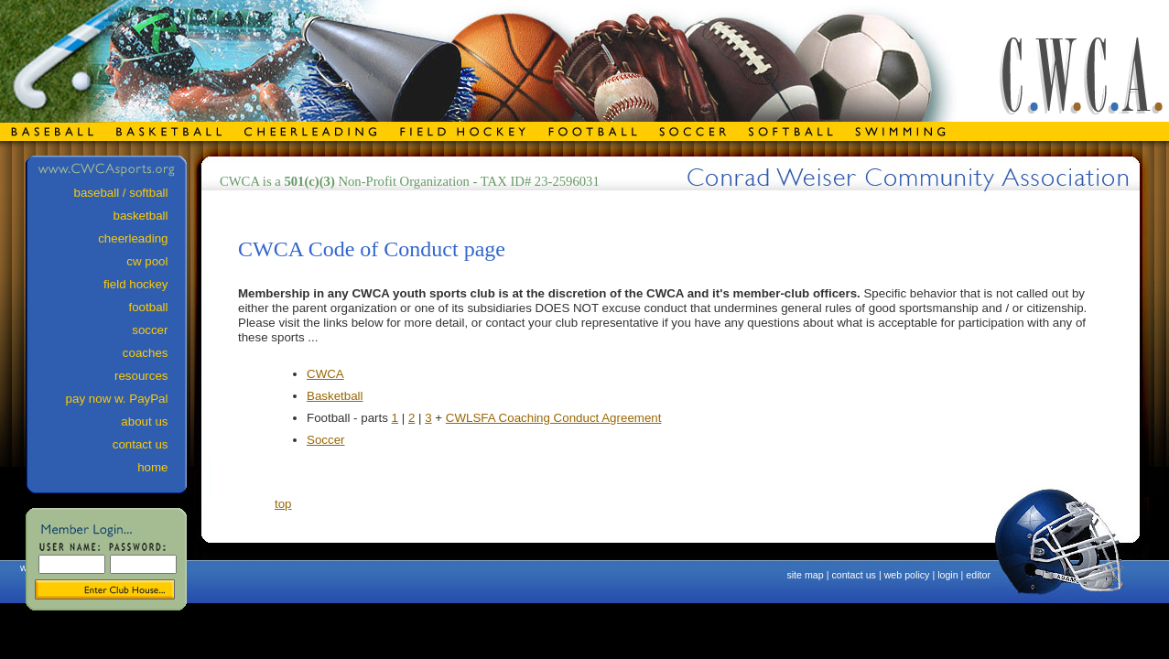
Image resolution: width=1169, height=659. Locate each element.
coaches (154, 353)
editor (978, 574)
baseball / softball (129, 193)
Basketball (335, 396)
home (161, 467)
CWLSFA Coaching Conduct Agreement (554, 418)
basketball (149, 215)
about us (153, 421)
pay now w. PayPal (125, 398)
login (947, 574)
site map (804, 574)
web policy (907, 574)
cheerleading (141, 238)
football (157, 307)
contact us (853, 574)
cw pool (155, 261)
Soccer (325, 440)
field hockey (144, 284)
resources (149, 376)
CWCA (325, 374)
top (283, 504)
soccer (158, 330)
